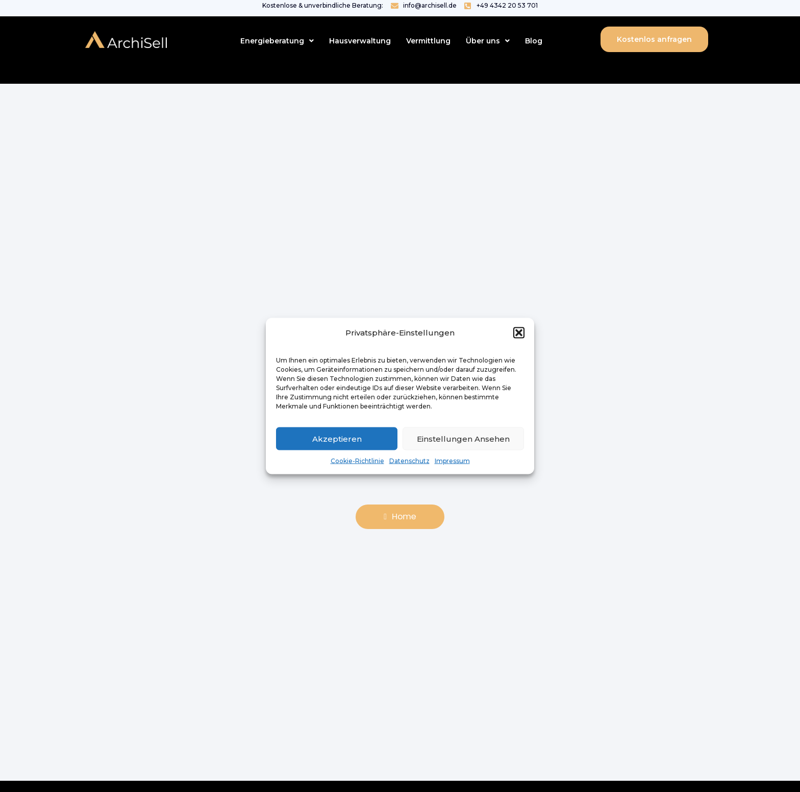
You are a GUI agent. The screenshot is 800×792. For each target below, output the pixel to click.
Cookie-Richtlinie (357, 461)
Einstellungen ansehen (463, 438)
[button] (519, 333)
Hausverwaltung (360, 40)
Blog (533, 40)
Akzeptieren (337, 438)
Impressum (452, 461)
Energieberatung (277, 40)
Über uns (488, 40)
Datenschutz (409, 461)
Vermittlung (428, 40)
